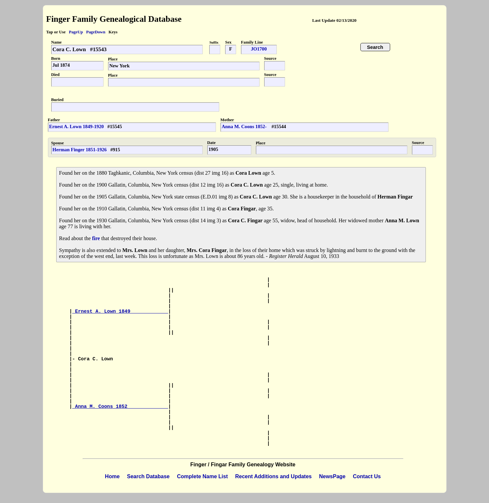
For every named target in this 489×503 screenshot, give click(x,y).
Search (375, 47)
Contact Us (367, 476)
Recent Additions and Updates (273, 476)
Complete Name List (202, 476)
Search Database (148, 476)
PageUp (76, 32)
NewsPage (332, 476)
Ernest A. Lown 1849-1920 (76, 126)
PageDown (95, 32)
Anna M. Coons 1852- (245, 126)
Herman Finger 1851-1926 (80, 149)
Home (112, 476)
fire (96, 238)
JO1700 (259, 49)
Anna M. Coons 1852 (120, 406)
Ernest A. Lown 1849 (120, 311)
